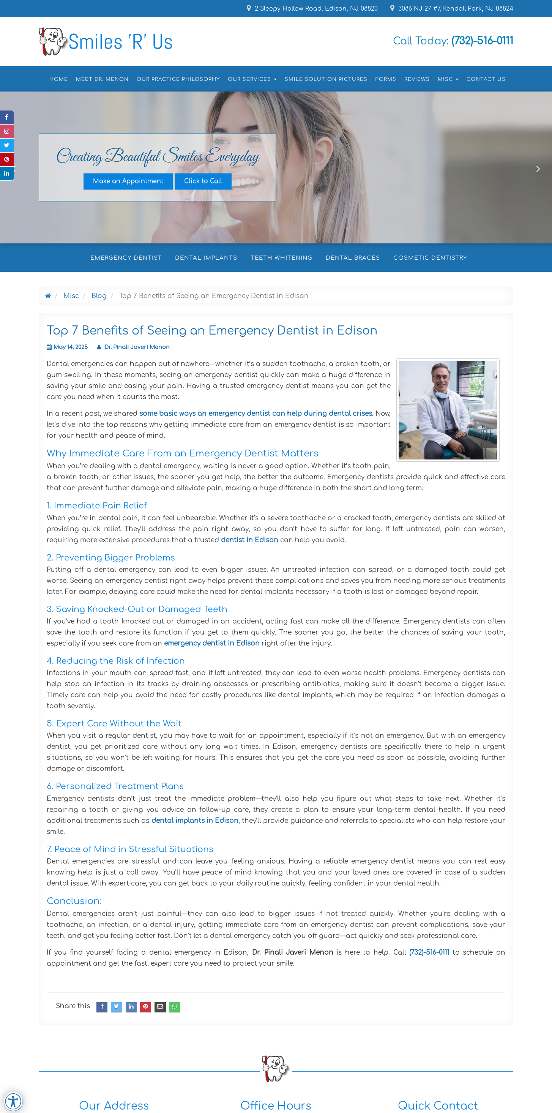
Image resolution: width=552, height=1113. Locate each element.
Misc (71, 296)
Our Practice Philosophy (178, 79)
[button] (14, 203)
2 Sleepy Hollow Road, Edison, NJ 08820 (310, 8)
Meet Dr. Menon (102, 79)
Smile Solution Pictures (326, 79)
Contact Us (486, 79)
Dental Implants (206, 258)
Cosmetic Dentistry (430, 258)
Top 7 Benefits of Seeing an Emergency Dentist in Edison (212, 331)
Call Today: (449, 41)
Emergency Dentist (126, 258)
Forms (385, 79)
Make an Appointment (128, 181)
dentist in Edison (249, 540)
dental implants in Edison (194, 820)
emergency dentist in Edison (212, 643)
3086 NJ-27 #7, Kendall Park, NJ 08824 (451, 8)
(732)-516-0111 (429, 952)
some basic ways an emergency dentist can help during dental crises (255, 413)
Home (58, 79)
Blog (99, 296)
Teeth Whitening (281, 258)
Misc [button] (448, 79)
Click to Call (203, 181)
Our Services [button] (252, 79)
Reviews (417, 79)
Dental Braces (353, 258)
